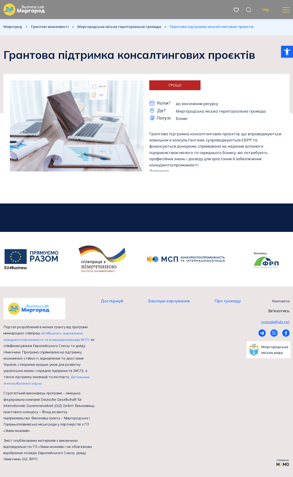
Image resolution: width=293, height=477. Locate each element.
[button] (287, 52)
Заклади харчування (169, 301)
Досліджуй (112, 301)
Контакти (281, 301)
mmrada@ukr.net (275, 322)
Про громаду (227, 301)
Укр (265, 9)
